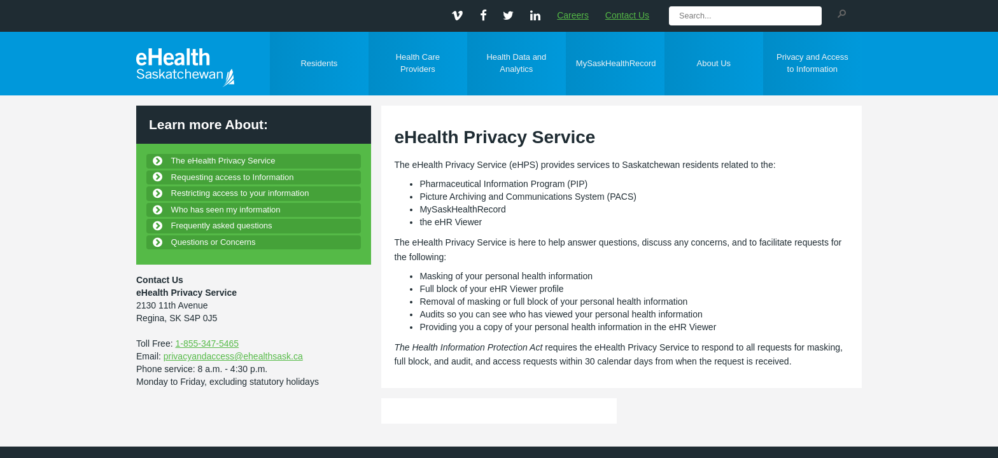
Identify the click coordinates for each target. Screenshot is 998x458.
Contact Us (627, 15)
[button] (841, 12)
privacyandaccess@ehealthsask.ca (233, 356)
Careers (573, 15)
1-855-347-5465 (207, 343)
